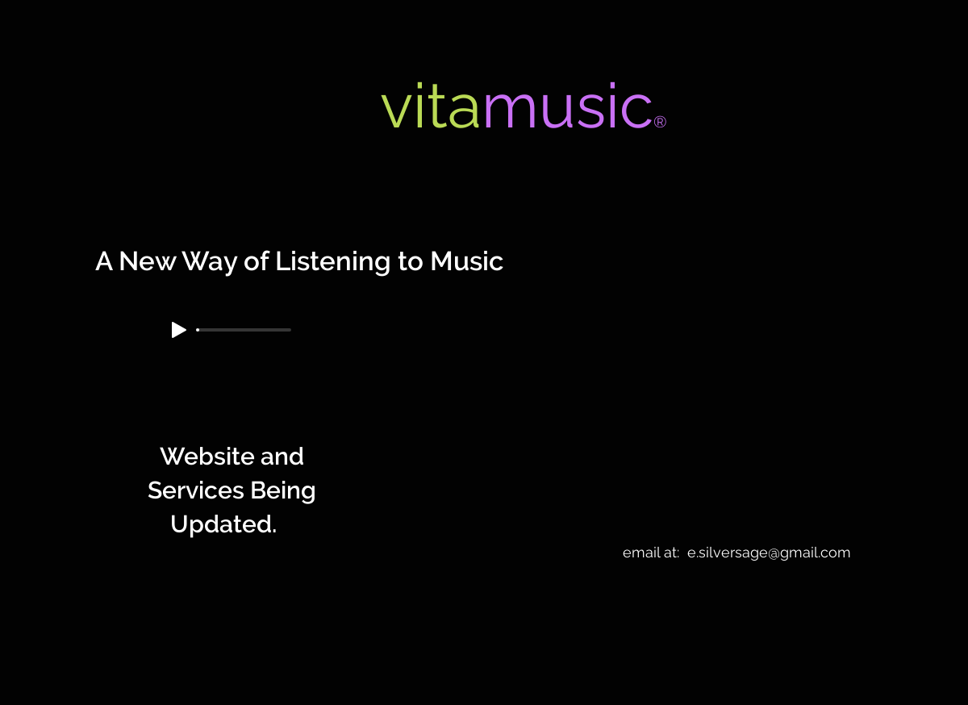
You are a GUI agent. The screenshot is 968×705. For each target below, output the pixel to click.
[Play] (179, 330)
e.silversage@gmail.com (769, 552)
